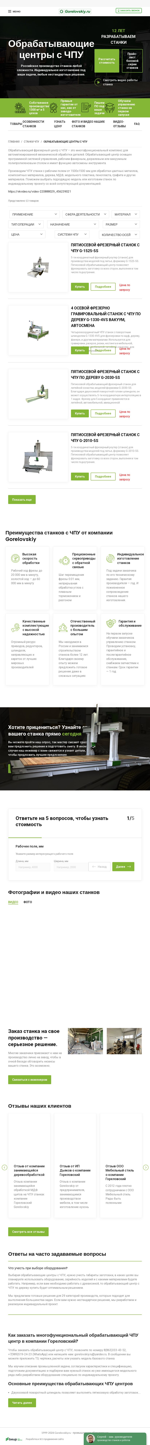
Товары (16, 124)
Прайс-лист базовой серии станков (132, 60)
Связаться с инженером (29, 1079)
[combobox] (34, 214)
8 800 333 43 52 (59, 768)
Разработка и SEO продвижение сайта (34, 1439)
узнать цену (60, 124)
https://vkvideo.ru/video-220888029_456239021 (39, 191)
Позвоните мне (23, 768)
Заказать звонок (129, 10)
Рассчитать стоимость (106, 60)
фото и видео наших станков (88, 124)
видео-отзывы (120, 124)
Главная (13, 141)
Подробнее (103, 286)
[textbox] (22, 214)
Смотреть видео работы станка (120, 82)
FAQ (137, 124)
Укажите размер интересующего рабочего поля (44, 853)
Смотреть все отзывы (28, 1231)
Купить (80, 286)
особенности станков (34, 124)
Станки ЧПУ (31, 141)
